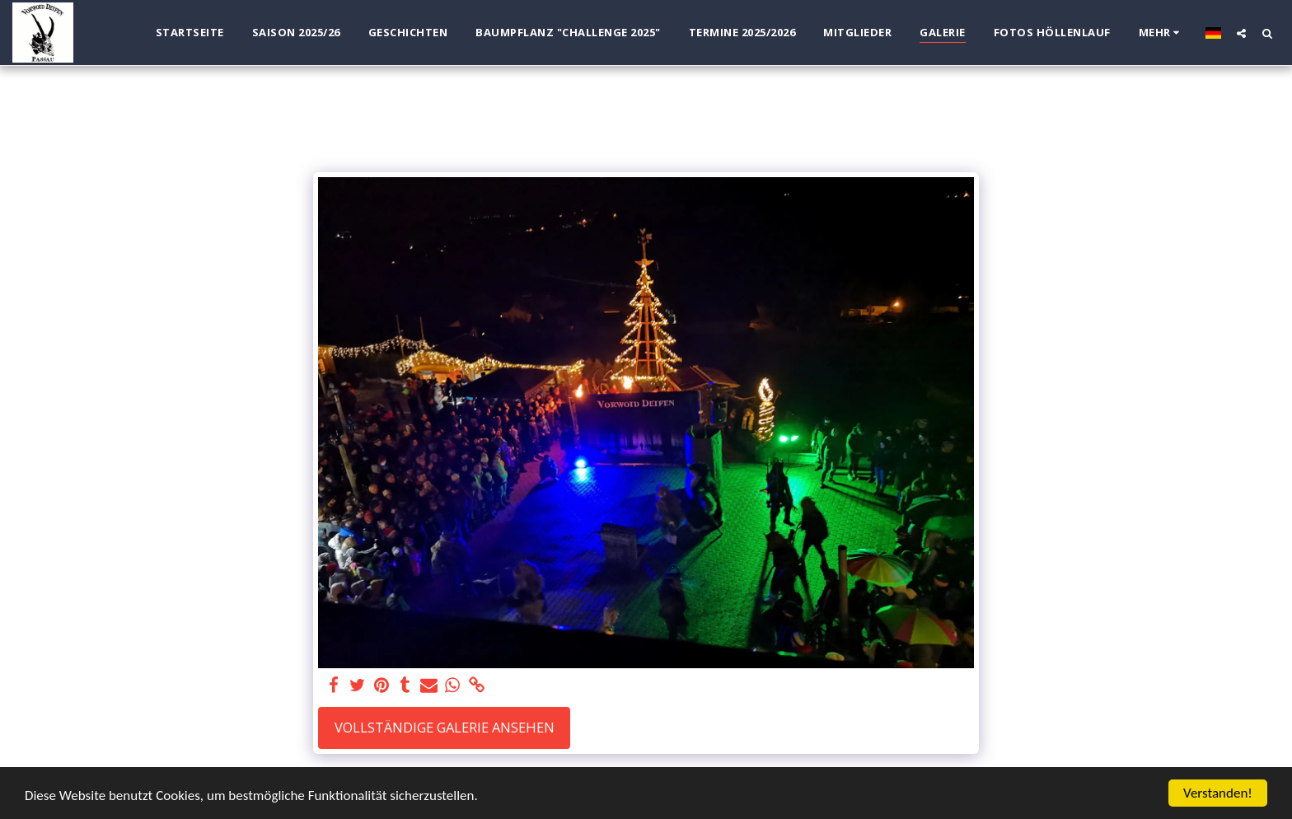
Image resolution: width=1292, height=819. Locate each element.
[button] (1241, 33)
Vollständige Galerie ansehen (445, 727)
